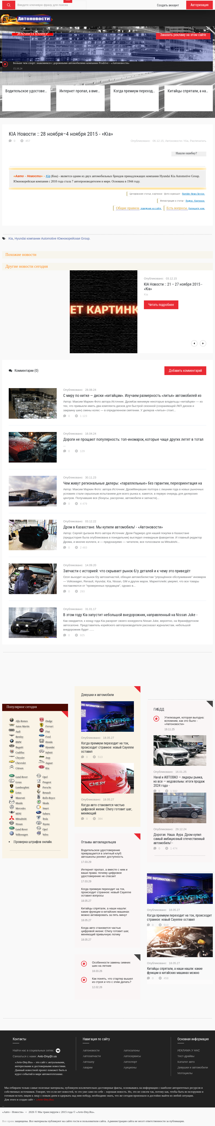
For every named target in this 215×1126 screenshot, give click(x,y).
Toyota (46, 824)
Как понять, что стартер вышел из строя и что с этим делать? (112, 980)
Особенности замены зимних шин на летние (111, 964)
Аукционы (130, 1067)
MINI (18, 813)
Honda (49, 742)
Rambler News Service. (193, 193)
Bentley (19, 736)
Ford (48, 736)
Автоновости (173, 140)
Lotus (18, 792)
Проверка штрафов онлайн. (33, 842)
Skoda (46, 803)
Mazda (19, 803)
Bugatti (19, 747)
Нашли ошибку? (186, 153)
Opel (45, 776)
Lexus (18, 782)
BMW (18, 742)
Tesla (45, 818)
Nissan (19, 824)
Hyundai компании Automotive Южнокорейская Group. (52, 238)
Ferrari (49, 726)
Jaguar (49, 762)
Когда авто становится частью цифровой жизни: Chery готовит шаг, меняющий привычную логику (105, 931)
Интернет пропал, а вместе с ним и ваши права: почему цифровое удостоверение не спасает (80, 91)
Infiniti (49, 752)
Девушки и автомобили (192, 1067)
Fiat (47, 731)
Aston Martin (22, 726)
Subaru (46, 813)
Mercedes (20, 808)
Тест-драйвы (186, 1056)
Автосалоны (131, 1050)
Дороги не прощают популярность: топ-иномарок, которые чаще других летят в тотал (133, 439)
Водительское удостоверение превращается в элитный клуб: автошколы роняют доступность (26, 91)
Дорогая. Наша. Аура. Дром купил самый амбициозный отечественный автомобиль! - (179, 839)
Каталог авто (186, 1061)
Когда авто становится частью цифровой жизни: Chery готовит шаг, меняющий (106, 809)
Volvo (45, 834)
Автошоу (88, 1061)
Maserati (20, 797)
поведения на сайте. (151, 208)
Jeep (47, 757)
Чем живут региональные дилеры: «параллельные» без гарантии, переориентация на (132, 483)
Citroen (19, 768)
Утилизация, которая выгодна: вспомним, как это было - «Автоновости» (184, 721)
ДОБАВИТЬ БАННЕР (32, 33)
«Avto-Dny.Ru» (44, 1099)
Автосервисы (132, 1056)
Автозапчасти (92, 1056)
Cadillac (19, 752)
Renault (47, 792)
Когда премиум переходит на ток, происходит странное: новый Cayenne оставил (107, 747)
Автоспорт (130, 1061)
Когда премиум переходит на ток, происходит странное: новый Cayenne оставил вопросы (134, 91)
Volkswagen (21, 834)
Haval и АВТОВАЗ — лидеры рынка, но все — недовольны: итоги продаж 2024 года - (179, 781)
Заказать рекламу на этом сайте (183, 35)
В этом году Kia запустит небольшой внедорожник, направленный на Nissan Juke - (130, 614)
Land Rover (21, 776)
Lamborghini (22, 787)
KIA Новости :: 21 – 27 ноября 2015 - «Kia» (173, 286)
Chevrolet (20, 762)
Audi (17, 731)
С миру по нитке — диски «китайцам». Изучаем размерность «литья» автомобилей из (132, 395)
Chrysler (20, 757)
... (3, 1105)
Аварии (87, 1067)
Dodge (48, 721)
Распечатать (198, 140)
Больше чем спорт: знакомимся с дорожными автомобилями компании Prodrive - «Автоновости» (71, 63)
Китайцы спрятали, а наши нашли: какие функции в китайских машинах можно (175, 971)
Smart (46, 808)
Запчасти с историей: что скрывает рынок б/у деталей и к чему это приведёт (127, 571)
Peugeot (47, 782)
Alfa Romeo (21, 721)
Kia (186, 140)
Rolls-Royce (49, 797)
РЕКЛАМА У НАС (188, 1050)
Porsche (47, 787)
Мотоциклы (185, 1073)
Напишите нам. (196, 208)
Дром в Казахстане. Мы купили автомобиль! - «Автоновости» (113, 527)
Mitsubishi (21, 818)
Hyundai (49, 747)
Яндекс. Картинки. (195, 200)
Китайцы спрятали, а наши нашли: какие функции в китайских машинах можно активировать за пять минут (189, 91)
